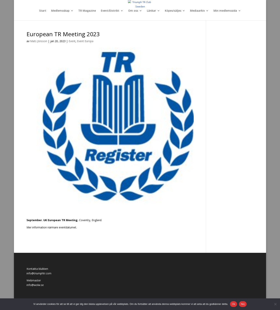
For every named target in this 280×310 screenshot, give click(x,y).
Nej (243, 304)
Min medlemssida (225, 10)
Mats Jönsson (38, 41)
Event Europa (85, 41)
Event (72, 41)
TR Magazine (87, 10)
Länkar (151, 10)
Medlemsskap (60, 10)
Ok (233, 304)
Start (42, 10)
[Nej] (275, 304)
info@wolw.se (35, 285)
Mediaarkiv (197, 10)
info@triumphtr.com (39, 273)
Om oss (133, 10)
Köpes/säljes (173, 10)
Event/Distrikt (110, 10)
